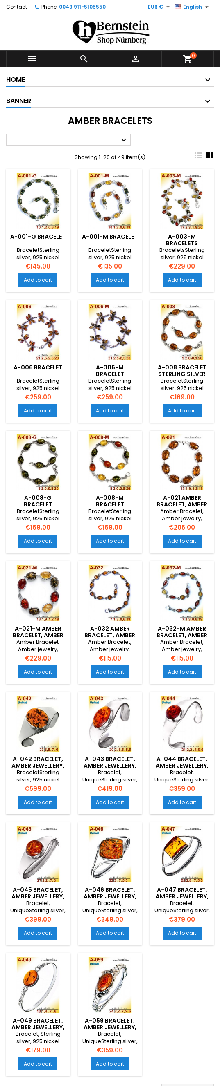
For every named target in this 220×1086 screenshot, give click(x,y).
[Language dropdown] (193, 7)
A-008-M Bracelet (110, 501)
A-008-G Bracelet (38, 501)
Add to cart (38, 279)
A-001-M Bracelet (110, 237)
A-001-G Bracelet (38, 237)
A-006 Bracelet (38, 367)
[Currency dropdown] (160, 7)
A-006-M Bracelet (110, 370)
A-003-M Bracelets (182, 240)
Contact (16, 6)
